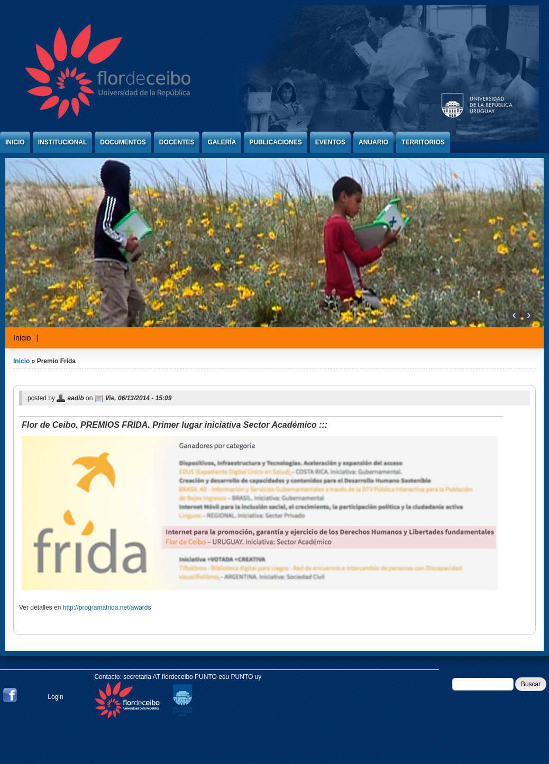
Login (55, 697)
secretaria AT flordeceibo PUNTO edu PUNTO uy (192, 676)
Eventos (330, 142)
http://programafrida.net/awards (107, 607)
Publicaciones (275, 142)
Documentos (122, 142)
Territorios (423, 142)
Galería (221, 142)
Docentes (177, 142)
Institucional (62, 142)
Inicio (15, 142)
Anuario (373, 142)
